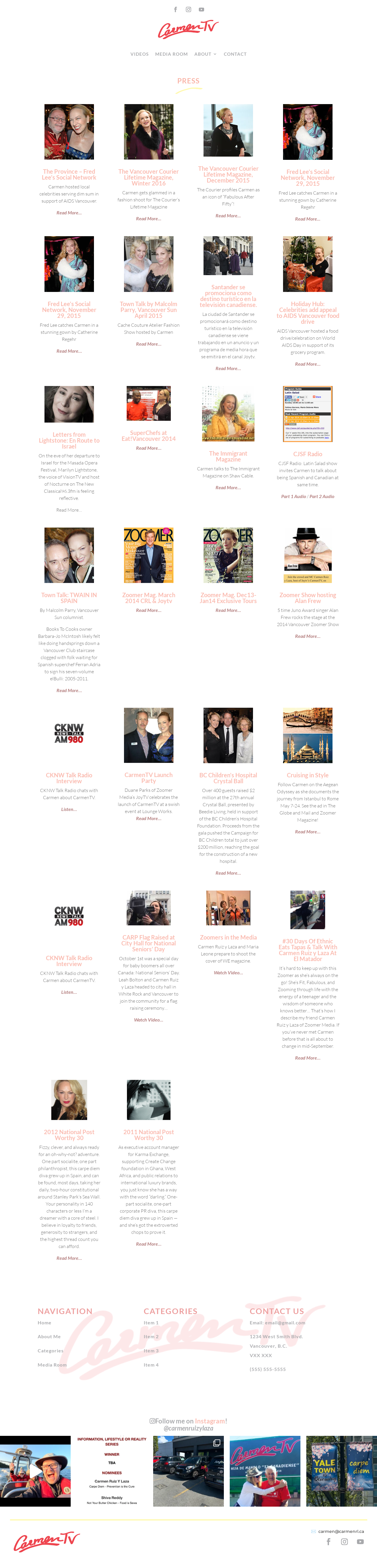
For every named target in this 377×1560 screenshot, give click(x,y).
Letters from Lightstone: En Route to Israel (69, 440)
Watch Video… (148, 1019)
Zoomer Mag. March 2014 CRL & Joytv (148, 597)
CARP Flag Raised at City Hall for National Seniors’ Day (148, 943)
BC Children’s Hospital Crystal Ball (228, 777)
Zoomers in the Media (228, 937)
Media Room (171, 54)
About (202, 54)
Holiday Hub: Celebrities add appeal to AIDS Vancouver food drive (308, 312)
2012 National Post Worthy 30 (69, 1134)
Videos (139, 54)
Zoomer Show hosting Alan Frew (308, 597)
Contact (235, 54)
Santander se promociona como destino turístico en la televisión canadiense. (228, 295)
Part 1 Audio (293, 496)
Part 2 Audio (322, 496)
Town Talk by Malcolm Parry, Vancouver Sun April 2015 (148, 309)
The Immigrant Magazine (228, 456)
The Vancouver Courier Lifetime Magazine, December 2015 (228, 174)
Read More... (69, 212)
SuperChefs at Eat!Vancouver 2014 (149, 435)
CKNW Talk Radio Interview (69, 777)
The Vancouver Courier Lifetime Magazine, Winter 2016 (148, 177)
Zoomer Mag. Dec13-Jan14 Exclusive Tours (228, 597)
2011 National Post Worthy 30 (148, 1134)
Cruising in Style (308, 775)
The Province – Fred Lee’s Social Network (69, 174)
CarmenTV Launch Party (149, 777)
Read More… (69, 351)
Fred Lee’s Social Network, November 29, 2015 (308, 177)
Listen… (69, 809)
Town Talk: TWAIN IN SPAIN (69, 597)
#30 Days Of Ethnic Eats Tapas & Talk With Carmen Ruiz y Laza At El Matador (308, 949)
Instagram (210, 1421)
